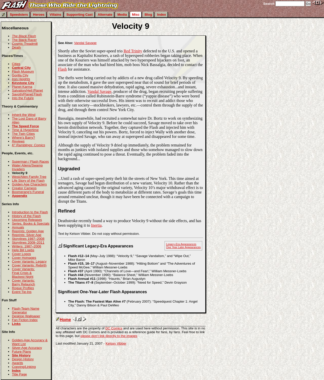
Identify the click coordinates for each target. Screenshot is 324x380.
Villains (55, 14)
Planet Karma (22, 87)
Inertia (96, 225)
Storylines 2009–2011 (28, 242)
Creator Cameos (24, 188)
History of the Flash (26, 216)
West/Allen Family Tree (29, 177)
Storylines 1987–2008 (28, 239)
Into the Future (23, 98)
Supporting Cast (79, 14)
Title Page (19, 374)
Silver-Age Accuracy (27, 348)
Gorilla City (20, 75)
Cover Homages (24, 258)
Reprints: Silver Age (27, 235)
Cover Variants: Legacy (29, 261)
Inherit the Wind (23, 115)
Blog (148, 14)
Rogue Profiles (23, 288)
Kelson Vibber (116, 343)
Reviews (18, 141)
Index (161, 14)
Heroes (39, 14)
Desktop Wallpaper (26, 316)
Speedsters (19, 14)
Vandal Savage (85, 43)
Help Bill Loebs (23, 250)
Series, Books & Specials (30, 223)
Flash (62, 69)
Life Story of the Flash (28, 180)
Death (16, 47)
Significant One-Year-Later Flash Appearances (102, 292)
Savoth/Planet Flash (27, 94)
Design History (23, 359)
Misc (136, 14)
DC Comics (113, 328)
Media (122, 14)
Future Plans (21, 351)
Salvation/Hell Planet (27, 90)
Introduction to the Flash (30, 212)
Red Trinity (133, 51)
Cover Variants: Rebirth (29, 265)
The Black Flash (24, 36)
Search (268, 4)
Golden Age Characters (29, 184)
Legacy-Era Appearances (181, 244)
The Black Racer (24, 40)
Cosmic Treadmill (25, 44)
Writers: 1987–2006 (26, 246)
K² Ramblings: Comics (28, 145)
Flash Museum (23, 71)
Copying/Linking (24, 367)
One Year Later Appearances (183, 247)
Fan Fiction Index (25, 320)
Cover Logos (21, 254)
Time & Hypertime (25, 130)
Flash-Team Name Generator (25, 310)
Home (63, 320)
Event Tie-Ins (21, 292)
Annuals (18, 227)
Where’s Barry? (23, 137)
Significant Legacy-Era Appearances (98, 246)
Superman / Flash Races (30, 161)
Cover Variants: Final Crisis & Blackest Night (23, 273)
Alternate (105, 14)
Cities (16, 64)
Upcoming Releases (27, 220)
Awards (17, 363)
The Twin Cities (23, 134)
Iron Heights (21, 79)
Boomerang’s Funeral (28, 192)
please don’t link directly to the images (108, 336)
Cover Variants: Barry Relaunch (23, 282)
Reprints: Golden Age (28, 231)
